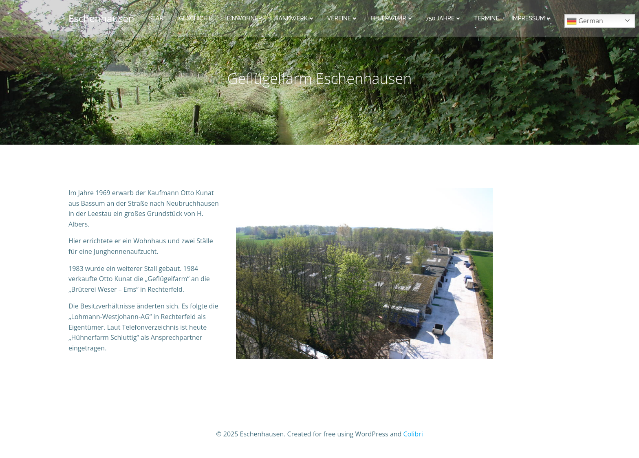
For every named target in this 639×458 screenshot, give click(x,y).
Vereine (343, 18)
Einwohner (244, 18)
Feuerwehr (391, 18)
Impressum (531, 18)
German (585, 21)
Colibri (413, 433)
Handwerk (294, 18)
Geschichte (197, 18)
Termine (486, 18)
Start (158, 18)
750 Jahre (444, 18)
